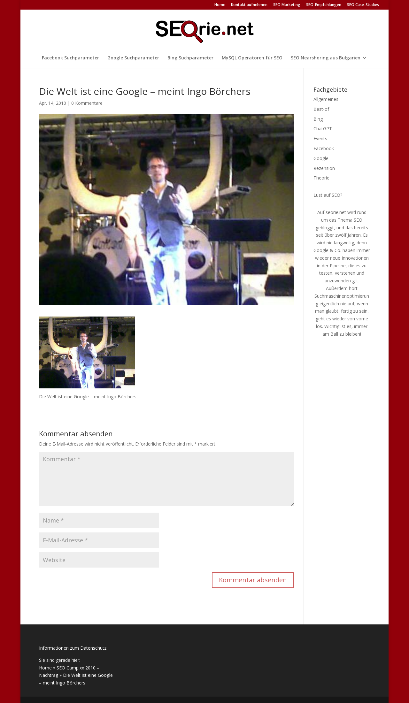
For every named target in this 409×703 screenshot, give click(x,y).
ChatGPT (322, 129)
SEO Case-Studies (363, 5)
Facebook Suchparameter (70, 58)
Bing (318, 119)
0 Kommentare (87, 103)
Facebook (323, 148)
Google (320, 158)
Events (320, 138)
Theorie (321, 178)
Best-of (321, 109)
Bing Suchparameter (190, 58)
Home (219, 5)
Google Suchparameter (133, 58)
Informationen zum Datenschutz (72, 648)
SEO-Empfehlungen (323, 5)
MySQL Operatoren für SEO (252, 58)
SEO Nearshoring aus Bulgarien (325, 58)
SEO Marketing (286, 5)
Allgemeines (325, 99)
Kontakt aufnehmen (249, 5)
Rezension (324, 168)
